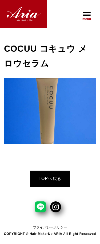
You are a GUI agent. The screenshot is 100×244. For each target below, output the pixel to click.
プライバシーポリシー (50, 227)
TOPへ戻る (50, 178)
